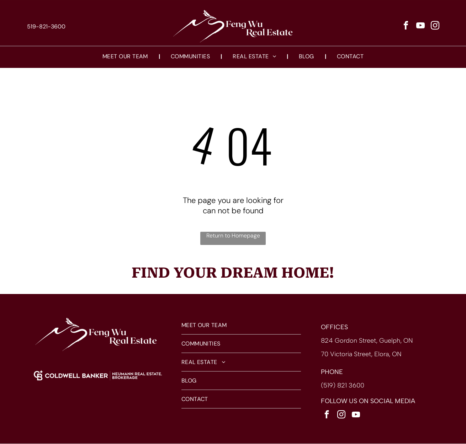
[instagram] (435, 27)
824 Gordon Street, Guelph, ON (367, 341)
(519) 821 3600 (342, 386)
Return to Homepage (233, 236)
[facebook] (405, 27)
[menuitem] (126, 56)
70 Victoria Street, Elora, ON (361, 354)
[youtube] (420, 27)
